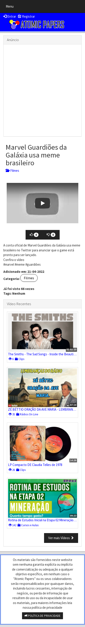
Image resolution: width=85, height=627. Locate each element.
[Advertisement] (42, 90)
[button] (42, 203)
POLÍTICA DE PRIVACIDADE (42, 616)
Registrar (26, 16)
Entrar (9, 16)
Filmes (12, 170)
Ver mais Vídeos (61, 538)
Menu (11, 7)
